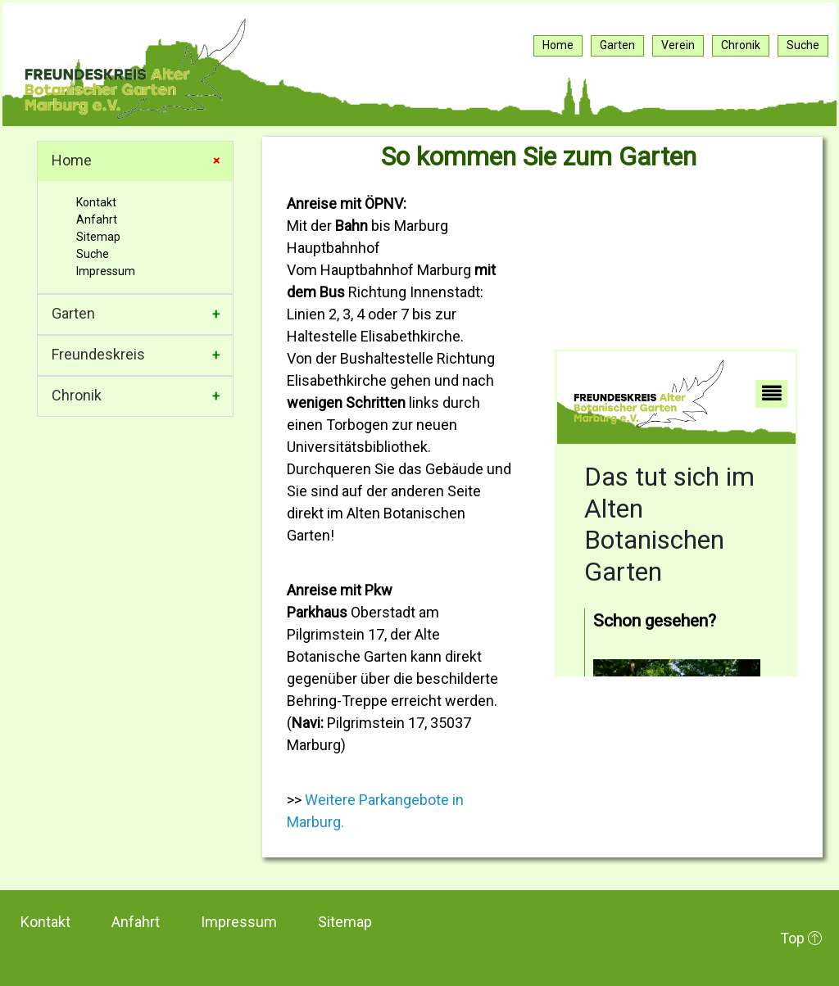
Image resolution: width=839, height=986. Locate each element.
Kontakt (96, 202)
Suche (92, 253)
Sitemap (98, 236)
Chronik (77, 395)
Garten (73, 313)
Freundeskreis (98, 354)
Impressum (105, 271)
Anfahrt (96, 219)
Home (72, 160)
